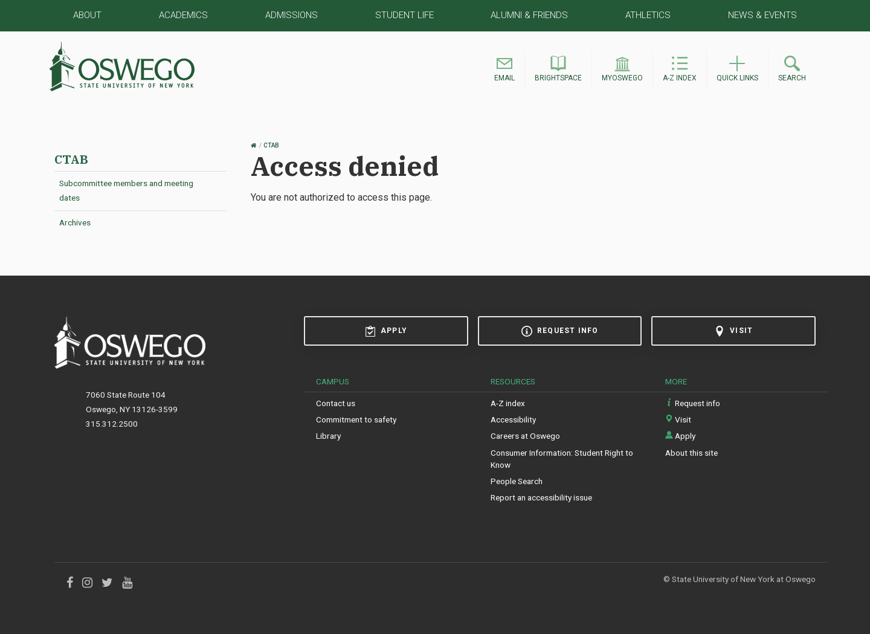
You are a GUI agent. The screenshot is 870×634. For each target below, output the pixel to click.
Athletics (648, 15)
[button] (504, 70)
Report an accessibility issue (541, 497)
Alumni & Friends (529, 15)
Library (328, 436)
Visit (733, 331)
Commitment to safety (356, 419)
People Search (517, 481)
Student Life (404, 15)
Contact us (335, 403)
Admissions (291, 15)
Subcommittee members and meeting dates (126, 190)
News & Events (762, 15)
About (87, 15)
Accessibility (513, 419)
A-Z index (508, 403)
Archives (75, 222)
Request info (559, 331)
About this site (691, 453)
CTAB (71, 159)
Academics (183, 15)
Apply (386, 331)
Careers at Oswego (525, 436)
